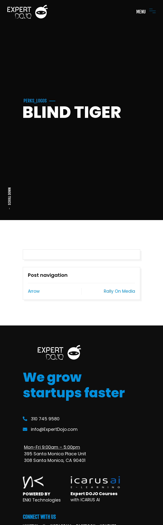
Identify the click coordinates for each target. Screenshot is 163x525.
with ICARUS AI (85, 500)
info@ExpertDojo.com (50, 429)
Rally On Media (119, 291)
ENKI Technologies (42, 500)
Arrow (34, 291)
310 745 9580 (41, 419)
